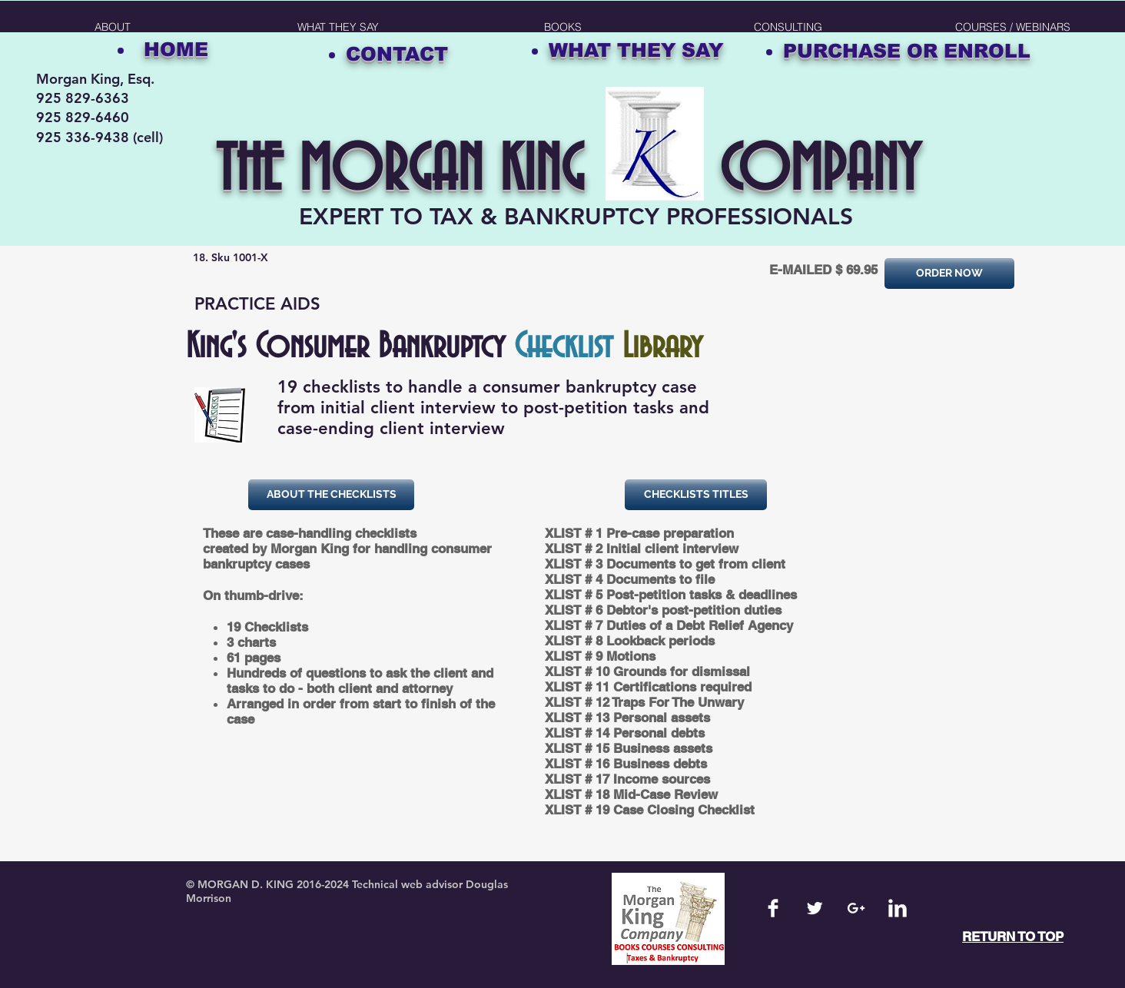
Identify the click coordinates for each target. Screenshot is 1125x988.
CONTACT (397, 54)
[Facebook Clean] (773, 908)
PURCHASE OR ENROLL (906, 50)
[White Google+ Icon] (856, 908)
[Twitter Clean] (814, 908)
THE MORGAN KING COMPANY (568, 171)
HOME (176, 49)
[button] (562, 27)
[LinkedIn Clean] (897, 908)
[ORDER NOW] (949, 273)
